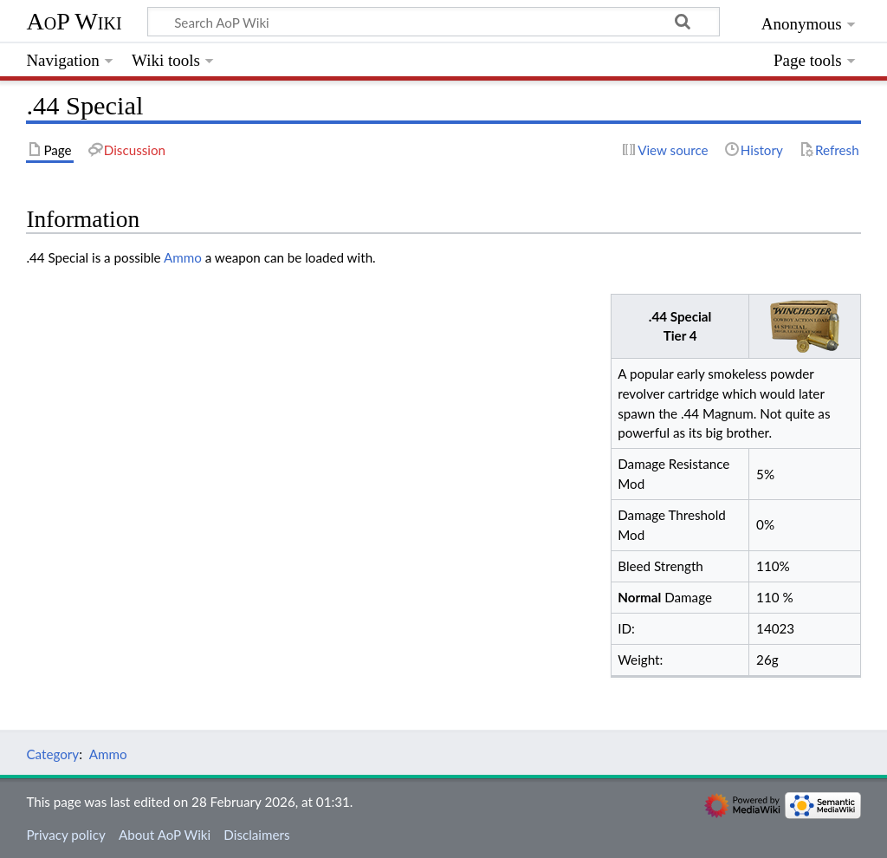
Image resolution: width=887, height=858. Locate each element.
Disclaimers (256, 834)
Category (52, 754)
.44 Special (680, 316)
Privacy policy (65, 834)
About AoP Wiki (164, 834)
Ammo (183, 257)
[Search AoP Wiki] (433, 22)
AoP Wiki (73, 21)
